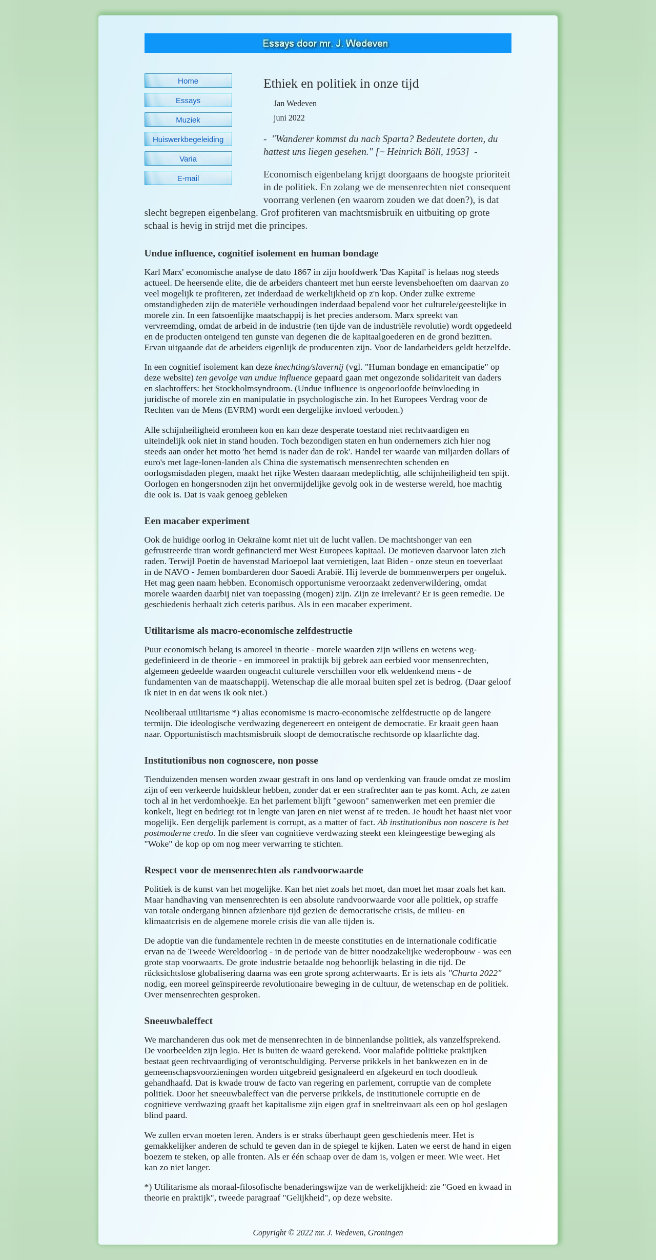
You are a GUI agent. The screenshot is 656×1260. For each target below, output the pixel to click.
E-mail (188, 178)
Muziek (188, 119)
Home (188, 80)
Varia (188, 158)
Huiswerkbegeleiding (188, 139)
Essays (188, 100)
